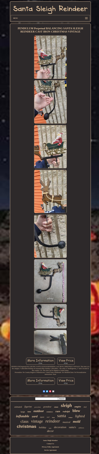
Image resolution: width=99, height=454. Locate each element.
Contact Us (50, 444)
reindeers (49, 412)
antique (70, 417)
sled (85, 407)
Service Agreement (50, 450)
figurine (28, 406)
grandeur (47, 407)
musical (66, 422)
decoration (60, 427)
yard (35, 416)
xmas (56, 407)
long (53, 417)
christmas (26, 426)
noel (48, 417)
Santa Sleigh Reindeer (50, 440)
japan (42, 417)
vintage (37, 421)
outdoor (39, 411)
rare (57, 411)
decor (50, 431)
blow (76, 411)
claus (24, 421)
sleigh (66, 405)
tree (29, 412)
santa (61, 415)
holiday (42, 427)
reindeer (52, 421)
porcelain (37, 407)
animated (18, 407)
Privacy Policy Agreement (50, 447)
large (23, 412)
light (50, 428)
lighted (80, 416)
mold (76, 421)
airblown (81, 428)
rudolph (66, 411)
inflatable (22, 416)
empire (77, 406)
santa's (72, 427)
